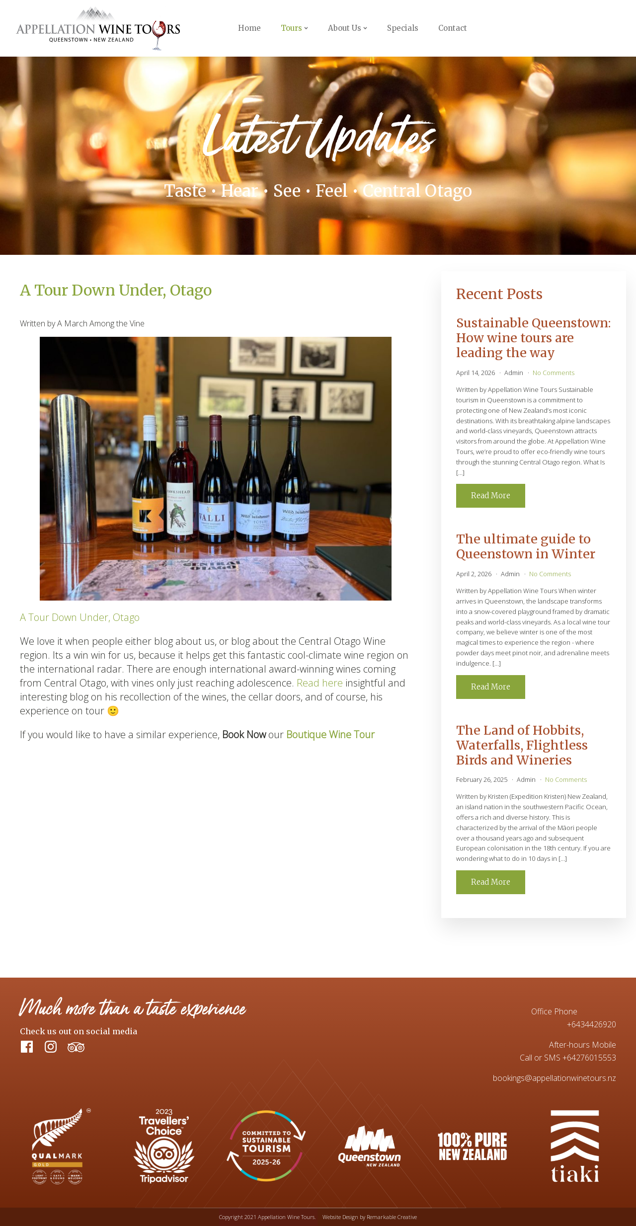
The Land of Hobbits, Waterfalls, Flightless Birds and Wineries (522, 745)
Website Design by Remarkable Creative (369, 1217)
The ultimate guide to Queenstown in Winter (525, 546)
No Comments (553, 372)
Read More (490, 495)
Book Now (590, 28)
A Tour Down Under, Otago (80, 617)
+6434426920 (591, 1024)
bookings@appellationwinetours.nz (554, 1078)
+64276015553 (589, 1057)
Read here (320, 683)
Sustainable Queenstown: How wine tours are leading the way (533, 337)
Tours (291, 28)
